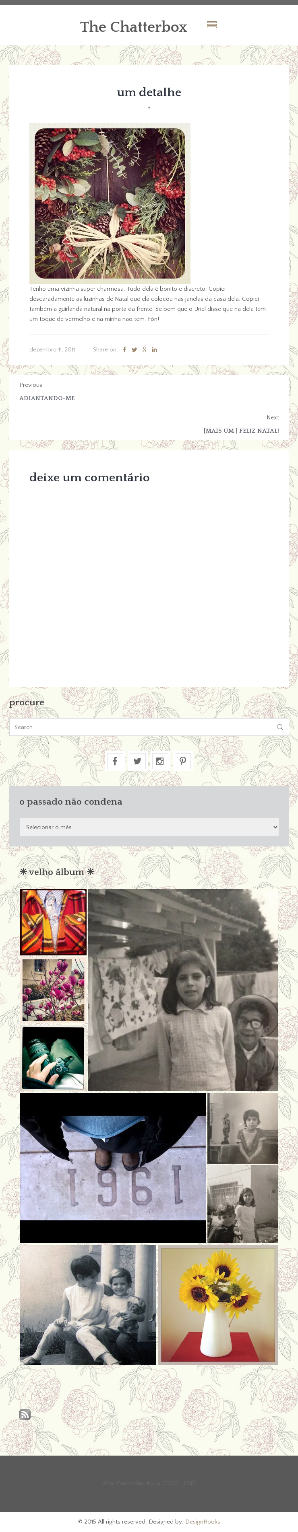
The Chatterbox (134, 27)
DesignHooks (202, 1521)
